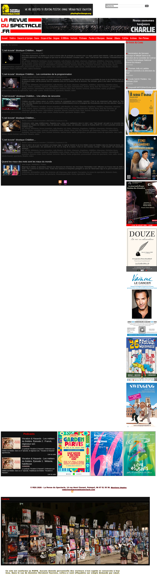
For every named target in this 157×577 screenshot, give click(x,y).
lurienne (67, 63)
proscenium (110, 63)
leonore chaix (49, 63)
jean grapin (66, 158)
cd (67, 59)
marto (83, 63)
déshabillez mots (36, 158)
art (23, 59)
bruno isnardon (50, 59)
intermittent (26, 63)
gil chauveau (106, 61)
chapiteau (84, 59)
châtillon (91, 59)
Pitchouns (83, 38)
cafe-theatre (61, 59)
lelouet (40, 63)
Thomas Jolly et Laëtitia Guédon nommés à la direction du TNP (139, 72)
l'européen (75, 158)
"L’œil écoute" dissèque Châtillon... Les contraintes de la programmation (38, 70)
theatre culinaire (89, 64)
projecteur (101, 63)
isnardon (34, 63)
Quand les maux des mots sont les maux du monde (28, 148)
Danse (36, 38)
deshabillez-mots (54, 61)
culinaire (44, 61)
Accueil (4, 38)
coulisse (37, 61)
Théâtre (12, 38)
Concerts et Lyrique (24, 38)
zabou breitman (117, 64)
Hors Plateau (144, 38)
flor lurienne (96, 61)
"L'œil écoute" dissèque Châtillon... (19, 111)
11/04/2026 (26, 466)
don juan (64, 61)
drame (80, 61)
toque (98, 64)
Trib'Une (125, 38)
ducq (85, 61)
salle (51, 64)
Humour (110, 38)
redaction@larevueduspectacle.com (78, 489)
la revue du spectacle (87, 158)
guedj (113, 61)
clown (24, 61)
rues (31, 64)
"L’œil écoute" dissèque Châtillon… (19, 129)
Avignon (56, 38)
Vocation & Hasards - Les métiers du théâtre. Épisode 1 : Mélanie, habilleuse (39, 461)
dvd (89, 61)
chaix (71, 59)
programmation (91, 63)
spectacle (73, 64)
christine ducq (108, 59)
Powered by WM (89, 491)
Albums (117, 38)
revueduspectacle (42, 160)
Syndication (78, 491)
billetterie (33, 59)
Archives (133, 38)
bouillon (41, 100)
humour (119, 61)
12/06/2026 (26, 446)
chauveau (99, 59)
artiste (27, 59)
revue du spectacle (101, 82)
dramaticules (72, 61)
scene (56, 64)
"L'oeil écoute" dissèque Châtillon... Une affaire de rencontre (32, 89)
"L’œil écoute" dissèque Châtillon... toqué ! (23, 50)
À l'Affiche (65, 38)
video (109, 64)
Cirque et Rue (46, 38)
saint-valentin (38, 64)
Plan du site (66, 491)
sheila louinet (64, 64)
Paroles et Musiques (97, 38)
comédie (30, 61)
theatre (80, 64)
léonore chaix (101, 158)
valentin (104, 64)
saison (46, 64)
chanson (77, 59)
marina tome (75, 63)
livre (56, 63)
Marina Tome (39, 142)
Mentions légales (119, 487)
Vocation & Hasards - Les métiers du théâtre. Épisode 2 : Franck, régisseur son (39, 441)
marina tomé (116, 158)
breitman (41, 59)
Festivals (74, 38)
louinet (61, 63)
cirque (117, 59)
